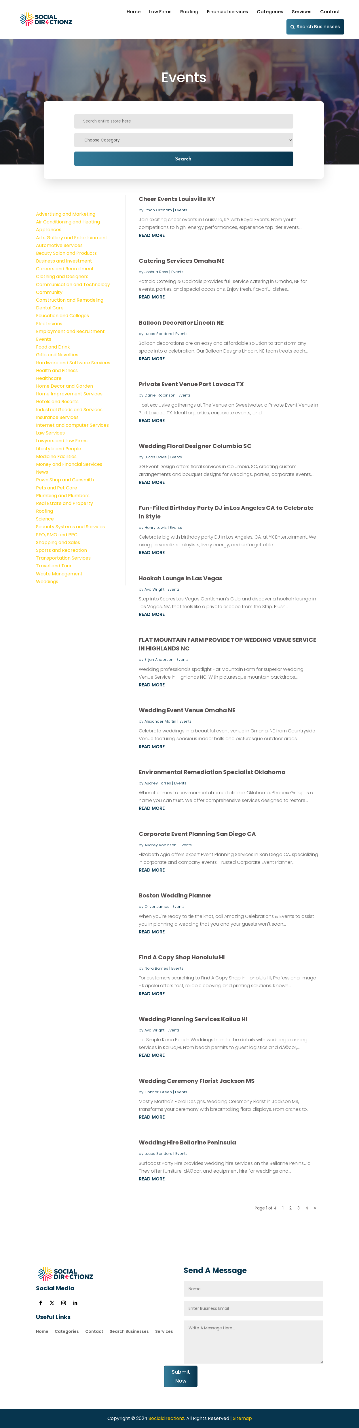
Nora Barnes (156, 968)
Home (133, 11)
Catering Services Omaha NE (181, 261)
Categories (270, 11)
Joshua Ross (156, 272)
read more (152, 235)
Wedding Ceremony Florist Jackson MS (197, 1081)
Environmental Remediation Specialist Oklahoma (212, 772)
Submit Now (181, 1376)
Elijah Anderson (159, 659)
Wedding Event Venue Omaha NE (187, 710)
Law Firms (160, 11)
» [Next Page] (315, 1208)
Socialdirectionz (165, 1418)
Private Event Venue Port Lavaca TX (191, 384)
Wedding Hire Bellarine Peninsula (187, 1142)
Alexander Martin (160, 721)
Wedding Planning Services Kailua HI (193, 1019)
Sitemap (242, 1418)
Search (183, 158)
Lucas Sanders (158, 333)
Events (181, 210)
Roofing (189, 11)
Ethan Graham (158, 210)
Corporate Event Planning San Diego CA (197, 834)
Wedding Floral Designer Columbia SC (195, 446)
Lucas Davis (156, 457)
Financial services (227, 11)
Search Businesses (318, 26)
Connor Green (158, 1092)
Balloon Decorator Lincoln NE (181, 323)
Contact (330, 11)
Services (301, 11)
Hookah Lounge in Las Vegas (180, 578)
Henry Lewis (156, 527)
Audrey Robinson (160, 845)
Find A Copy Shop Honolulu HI (182, 957)
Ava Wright (154, 589)
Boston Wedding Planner (175, 895)
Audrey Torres (158, 783)
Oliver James (157, 906)
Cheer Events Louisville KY (177, 199)
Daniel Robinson (160, 395)
